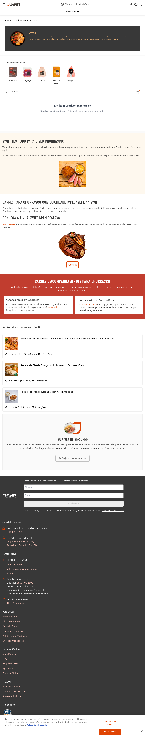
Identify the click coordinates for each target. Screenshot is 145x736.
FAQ (4, 659)
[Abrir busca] (131, 4)
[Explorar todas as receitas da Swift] (72, 458)
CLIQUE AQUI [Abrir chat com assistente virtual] (14, 564)
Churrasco (22, 20)
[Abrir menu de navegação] (3, 4)
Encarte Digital (10, 673)
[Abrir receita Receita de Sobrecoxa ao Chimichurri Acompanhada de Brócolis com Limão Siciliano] (72, 346)
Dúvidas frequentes (13, 640)
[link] (72, 11)
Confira (72, 264)
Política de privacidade (15, 636)
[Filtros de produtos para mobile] (138, 91)
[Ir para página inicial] (14, 4)
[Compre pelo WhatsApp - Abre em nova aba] (75, 4)
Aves (35, 20)
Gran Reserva (8, 223)
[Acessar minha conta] (136, 4)
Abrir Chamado (15, 603)
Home (8, 20)
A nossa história (11, 686)
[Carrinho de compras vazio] (141, 4)
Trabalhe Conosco (12, 631)
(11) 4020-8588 (15, 532)
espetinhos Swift (89, 304)
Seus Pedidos (9, 654)
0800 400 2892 (25, 582)
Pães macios (53, 307)
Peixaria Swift (9, 626)
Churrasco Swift (11, 621)
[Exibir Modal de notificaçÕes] (4, 723)
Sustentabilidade (11, 696)
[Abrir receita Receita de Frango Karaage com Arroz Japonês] (72, 399)
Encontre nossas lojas (14, 691)
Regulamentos (10, 663)
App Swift (7, 668)
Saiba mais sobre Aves (110, 39)
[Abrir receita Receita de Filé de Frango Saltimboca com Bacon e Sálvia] (72, 373)
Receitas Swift (10, 616)
